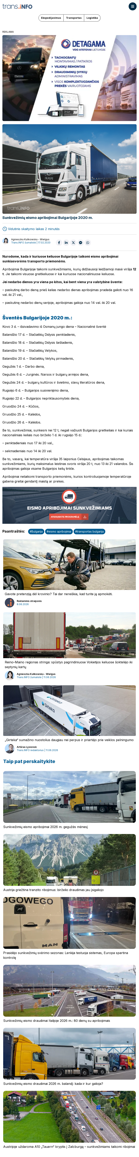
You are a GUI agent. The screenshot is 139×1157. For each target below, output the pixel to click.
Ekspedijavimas (51, 17)
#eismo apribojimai (59, 531)
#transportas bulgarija (89, 531)
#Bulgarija (36, 531)
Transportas (74, 17)
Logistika (92, 17)
